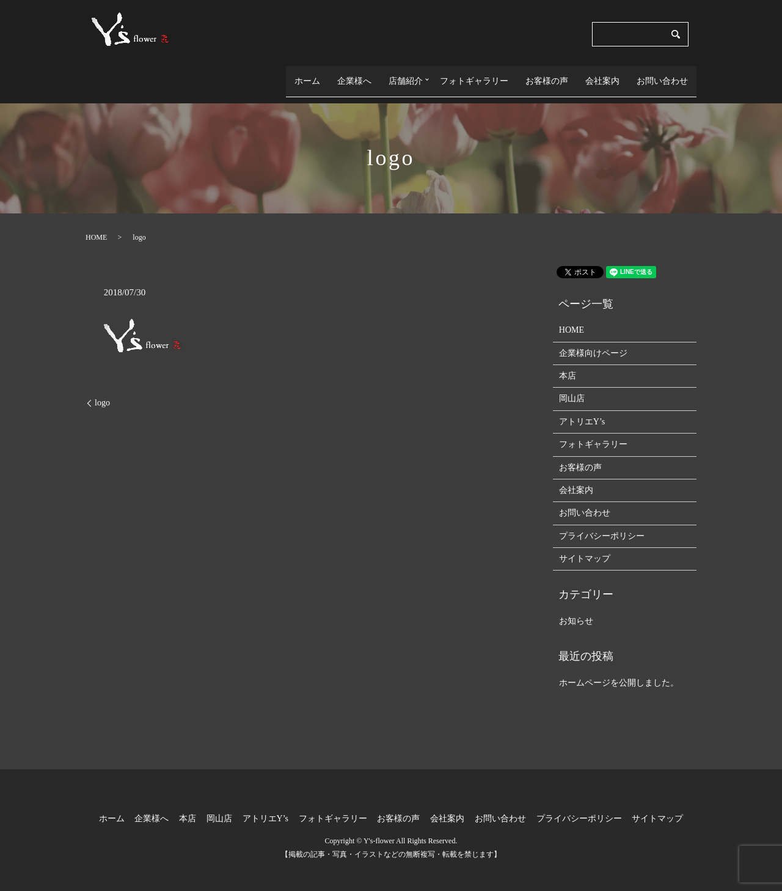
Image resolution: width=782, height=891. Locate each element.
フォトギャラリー (474, 74)
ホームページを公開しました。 (619, 670)
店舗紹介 (401, 74)
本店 (567, 364)
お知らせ (576, 609)
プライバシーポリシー (602, 523)
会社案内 (602, 74)
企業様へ (350, 74)
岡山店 (572, 386)
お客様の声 (546, 74)
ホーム (303, 74)
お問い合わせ (662, 74)
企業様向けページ (593, 341)
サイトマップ (584, 547)
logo (102, 391)
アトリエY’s (582, 410)
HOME (96, 225)
